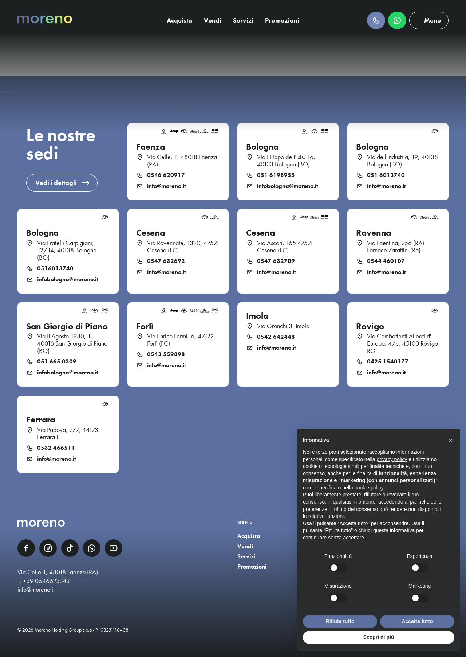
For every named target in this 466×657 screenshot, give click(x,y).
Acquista (179, 20)
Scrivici (397, 20)
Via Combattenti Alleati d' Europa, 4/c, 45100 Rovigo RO (402, 343)
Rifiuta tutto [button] (340, 621)
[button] (451, 440)
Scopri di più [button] (378, 637)
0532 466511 (56, 448)
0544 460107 (386, 261)
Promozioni (282, 20)
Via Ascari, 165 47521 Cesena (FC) (285, 246)
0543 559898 (166, 354)
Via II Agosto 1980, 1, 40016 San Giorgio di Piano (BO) (72, 343)
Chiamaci (376, 20)
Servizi (243, 20)
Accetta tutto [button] (417, 621)
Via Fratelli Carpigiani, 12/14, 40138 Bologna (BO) (66, 250)
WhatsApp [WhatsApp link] (91, 548)
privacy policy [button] (391, 459)
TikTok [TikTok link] (70, 548)
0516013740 (55, 268)
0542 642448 (276, 337)
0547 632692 (166, 261)
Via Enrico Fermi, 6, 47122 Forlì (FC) (180, 340)
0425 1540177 (387, 361)
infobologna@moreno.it (287, 186)
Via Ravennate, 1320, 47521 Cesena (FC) (183, 246)
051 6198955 (276, 175)
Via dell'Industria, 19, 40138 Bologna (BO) (402, 160)
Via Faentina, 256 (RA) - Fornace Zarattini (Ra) (397, 246)
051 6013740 (386, 175)
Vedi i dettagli (56, 182)
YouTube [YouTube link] (113, 548)
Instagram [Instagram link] (48, 548)
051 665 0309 (56, 361)
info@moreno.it (166, 186)
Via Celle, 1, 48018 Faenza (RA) (182, 160)
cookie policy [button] (369, 488)
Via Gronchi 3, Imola (283, 326)
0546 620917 (166, 175)
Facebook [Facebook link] (26, 548)
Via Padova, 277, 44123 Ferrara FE (67, 433)
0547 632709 (276, 261)
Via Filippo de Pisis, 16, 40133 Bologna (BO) (286, 160)
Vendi (212, 20)
